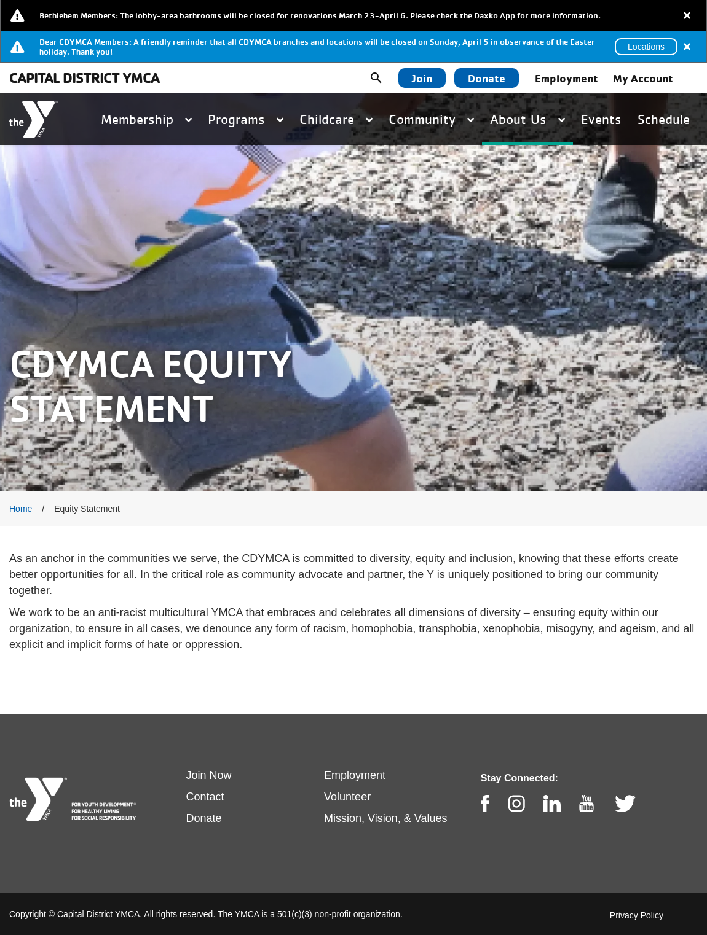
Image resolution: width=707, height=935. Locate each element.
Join (422, 78)
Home (20, 509)
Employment (566, 78)
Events (601, 119)
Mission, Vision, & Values (385, 818)
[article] (353, 15)
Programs (245, 119)
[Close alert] (687, 15)
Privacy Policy (636, 915)
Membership (146, 119)
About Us (527, 119)
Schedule (664, 119)
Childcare (336, 119)
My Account (643, 78)
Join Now (209, 775)
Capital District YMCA (84, 78)
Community (431, 119)
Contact (205, 797)
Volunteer (347, 797)
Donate (486, 78)
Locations (646, 47)
